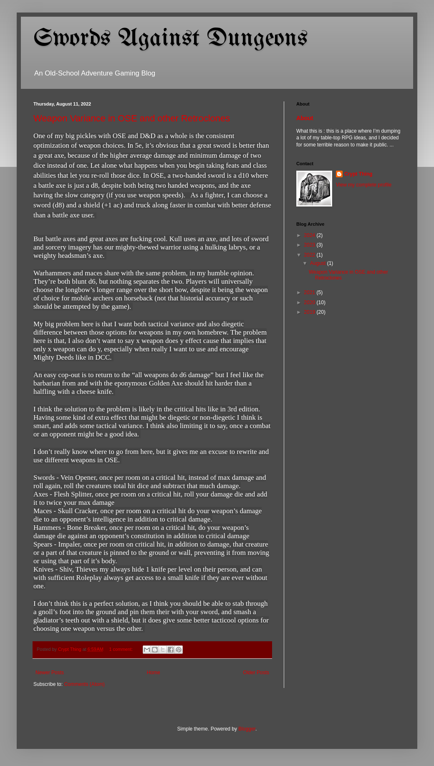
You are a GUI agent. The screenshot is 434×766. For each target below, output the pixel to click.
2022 (310, 255)
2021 (310, 292)
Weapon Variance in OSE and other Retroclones (131, 118)
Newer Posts (49, 672)
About (304, 118)
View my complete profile (363, 185)
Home (153, 672)
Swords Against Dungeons (170, 39)
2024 (310, 235)
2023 (310, 245)
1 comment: (121, 649)
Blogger (246, 729)
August (318, 263)
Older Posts (256, 672)
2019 (310, 312)
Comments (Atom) (84, 684)
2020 (310, 302)
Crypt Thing (358, 174)
